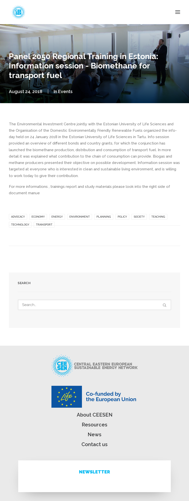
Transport (44, 224)
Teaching (158, 216)
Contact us (94, 444)
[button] (177, 12)
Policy (122, 216)
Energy (57, 216)
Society (139, 216)
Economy (38, 216)
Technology (20, 224)
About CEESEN (94, 415)
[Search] (94, 304)
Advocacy (18, 216)
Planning (103, 216)
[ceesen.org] (18, 12)
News (94, 434)
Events (65, 91)
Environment (79, 216)
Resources (94, 425)
